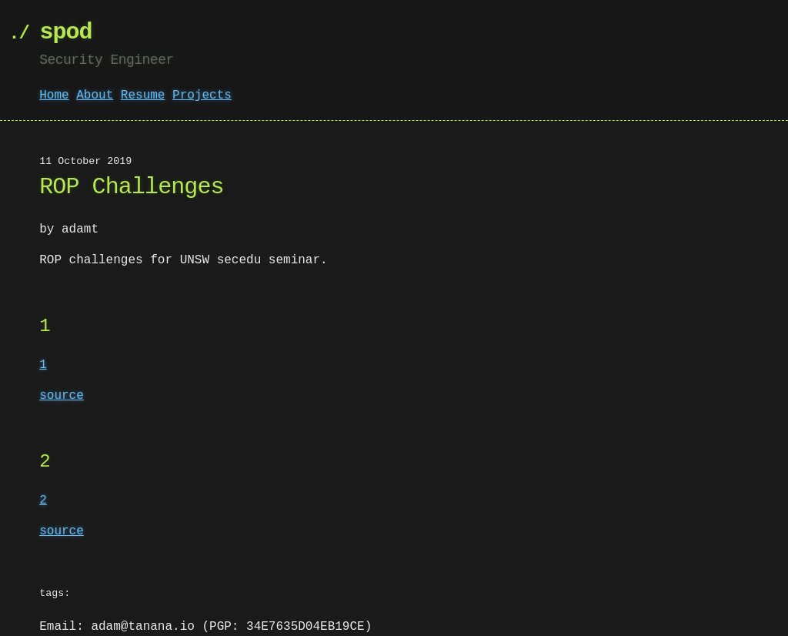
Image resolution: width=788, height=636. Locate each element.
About (94, 95)
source (61, 395)
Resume (143, 95)
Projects (202, 95)
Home (53, 95)
